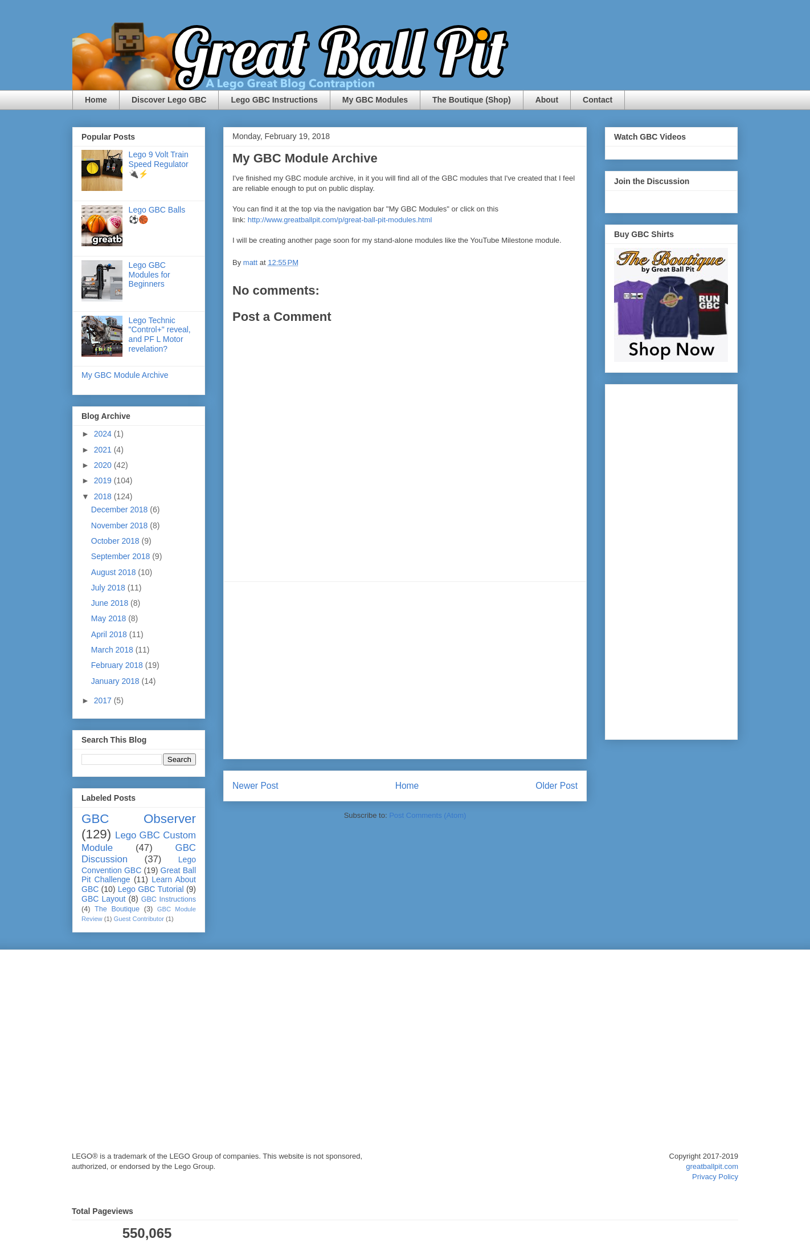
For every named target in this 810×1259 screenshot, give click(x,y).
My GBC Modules (375, 99)
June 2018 (110, 603)
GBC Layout (103, 898)
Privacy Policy (715, 1176)
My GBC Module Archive (125, 375)
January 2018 (116, 681)
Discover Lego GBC (169, 99)
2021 (104, 449)
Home (96, 99)
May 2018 (109, 618)
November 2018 (120, 525)
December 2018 (120, 509)
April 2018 (110, 634)
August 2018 (114, 572)
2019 (104, 480)
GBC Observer (138, 819)
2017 (104, 700)
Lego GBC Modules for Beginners (149, 274)
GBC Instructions (168, 899)
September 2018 (121, 556)
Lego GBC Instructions (274, 99)
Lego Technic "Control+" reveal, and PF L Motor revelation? (160, 334)
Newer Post (255, 786)
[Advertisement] (405, 670)
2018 (104, 496)
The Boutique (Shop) (471, 99)
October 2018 (116, 540)
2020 (104, 465)
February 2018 (118, 665)
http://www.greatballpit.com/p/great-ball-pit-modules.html (340, 219)
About (546, 99)
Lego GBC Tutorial (151, 889)
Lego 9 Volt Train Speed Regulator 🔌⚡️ (159, 164)
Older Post (556, 786)
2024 (104, 433)
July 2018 (109, 587)
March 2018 (113, 649)
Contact (597, 99)
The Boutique (117, 909)
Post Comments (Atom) (427, 815)
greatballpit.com (712, 1166)
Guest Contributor (139, 918)
